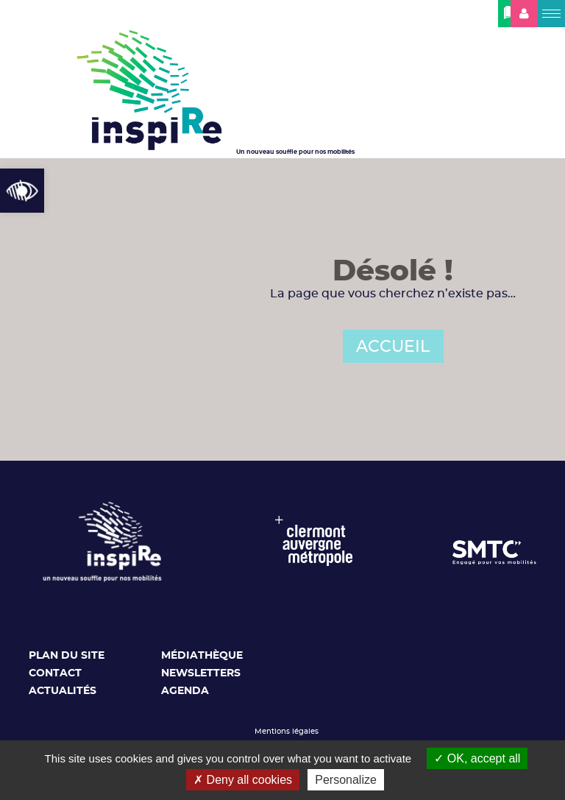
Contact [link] (55, 673)
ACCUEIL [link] (393, 347)
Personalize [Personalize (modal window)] (346, 780)
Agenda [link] (185, 691)
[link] (22, 191)
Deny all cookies (242, 780)
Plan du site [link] (66, 656)
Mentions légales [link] (287, 731)
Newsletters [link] (201, 673)
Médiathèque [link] (202, 656)
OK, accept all (477, 758)
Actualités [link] (62, 691)
